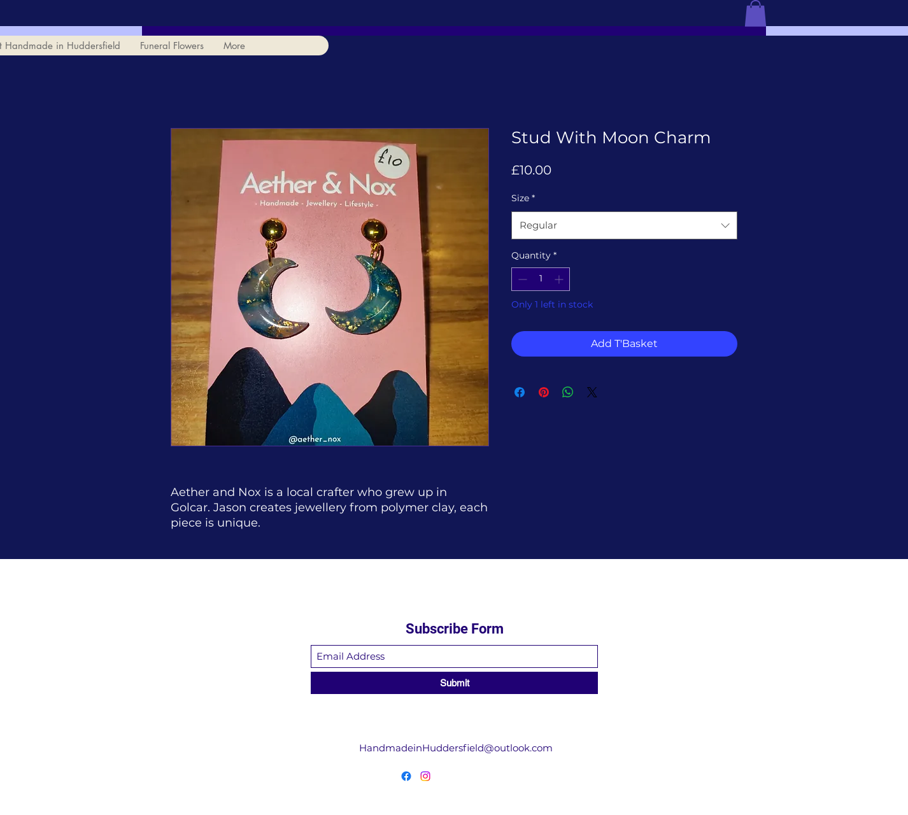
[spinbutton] (540, 279)
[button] (755, 13)
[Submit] (454, 683)
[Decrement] (521, 279)
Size (523, 198)
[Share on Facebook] (519, 392)
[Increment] (560, 279)
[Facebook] (406, 776)
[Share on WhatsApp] (568, 392)
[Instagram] (425, 776)
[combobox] (624, 225)
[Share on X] (592, 392)
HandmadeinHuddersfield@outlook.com (456, 748)
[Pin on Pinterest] (543, 392)
